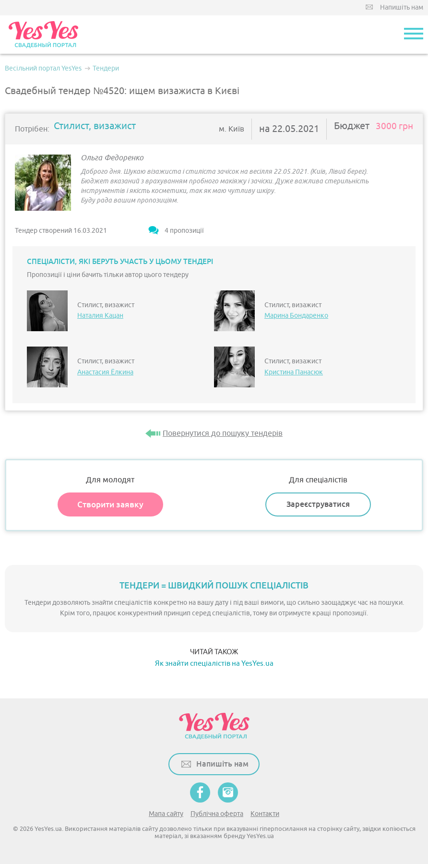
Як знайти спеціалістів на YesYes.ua (214, 663)
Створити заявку (110, 504)
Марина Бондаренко (296, 316)
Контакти (264, 814)
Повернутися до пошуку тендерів (223, 433)
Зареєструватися (318, 504)
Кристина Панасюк (293, 372)
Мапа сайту (166, 814)
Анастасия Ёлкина (105, 372)
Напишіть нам (401, 7)
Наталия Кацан (100, 316)
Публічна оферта (216, 814)
